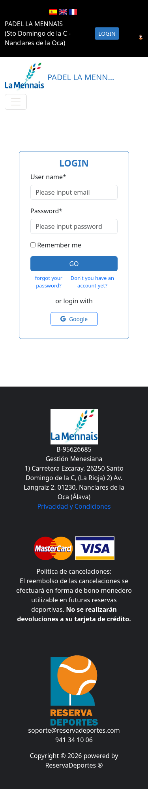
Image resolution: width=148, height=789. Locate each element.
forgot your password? (48, 281)
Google (74, 319)
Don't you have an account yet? (92, 281)
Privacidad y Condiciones (74, 506)
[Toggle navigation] (16, 102)
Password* (46, 211)
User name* (48, 176)
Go (74, 263)
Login (107, 33)
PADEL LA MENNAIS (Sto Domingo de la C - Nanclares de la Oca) (38, 33)
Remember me (59, 245)
